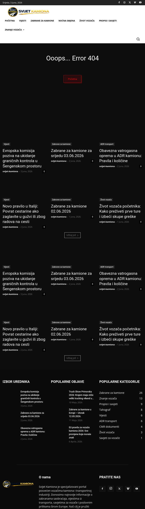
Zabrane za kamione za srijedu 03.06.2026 (67, 153)
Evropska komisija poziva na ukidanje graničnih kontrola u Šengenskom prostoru (23, 155)
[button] (137, 38)
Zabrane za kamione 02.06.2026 (65, 201)
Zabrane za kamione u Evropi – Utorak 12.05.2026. (80, 381)
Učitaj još (72, 219)
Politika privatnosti (123, 505)
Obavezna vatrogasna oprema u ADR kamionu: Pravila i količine (120, 155)
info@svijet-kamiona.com (76, 491)
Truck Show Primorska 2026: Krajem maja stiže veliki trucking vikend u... (81, 363)
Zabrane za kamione (61, 144)
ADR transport (106, 144)
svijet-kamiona (10, 164)
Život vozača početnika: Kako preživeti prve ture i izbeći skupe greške (120, 203)
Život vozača (106, 192)
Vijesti (6, 144)
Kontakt (107, 505)
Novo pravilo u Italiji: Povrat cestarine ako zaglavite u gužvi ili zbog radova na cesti (23, 203)
